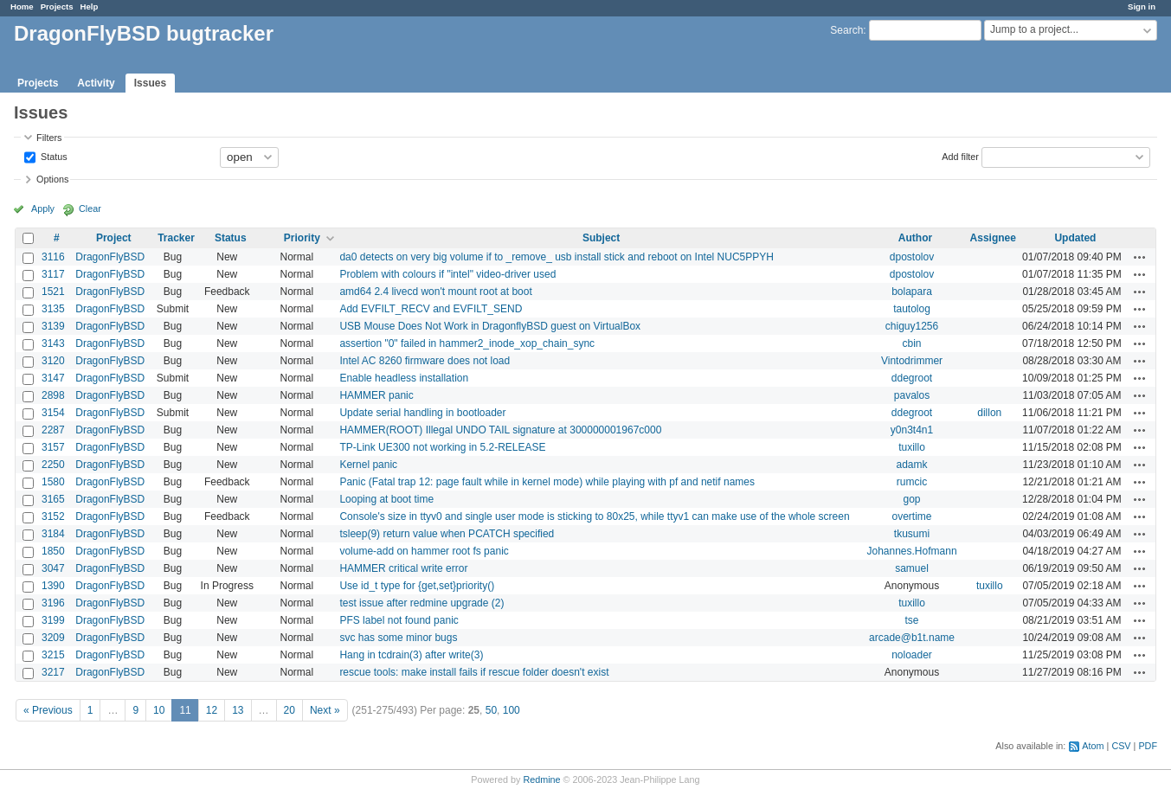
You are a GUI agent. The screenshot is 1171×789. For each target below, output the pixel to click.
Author (915, 238)
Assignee (993, 238)
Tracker (176, 238)
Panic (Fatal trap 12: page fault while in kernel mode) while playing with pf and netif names (547, 482)
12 (211, 710)
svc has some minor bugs (398, 638)
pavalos (912, 395)
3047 (53, 568)
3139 (53, 326)
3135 (53, 309)
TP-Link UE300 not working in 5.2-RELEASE (442, 447)
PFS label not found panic (398, 620)
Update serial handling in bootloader (422, 413)
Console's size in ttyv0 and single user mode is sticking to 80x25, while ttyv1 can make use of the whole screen (594, 516)
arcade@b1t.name (912, 638)
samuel (912, 568)
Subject (601, 238)
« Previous (48, 710)
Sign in (1141, 6)
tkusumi (912, 534)
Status (53, 156)
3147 (53, 378)
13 (237, 710)
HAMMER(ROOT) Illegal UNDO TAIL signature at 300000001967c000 (500, 430)
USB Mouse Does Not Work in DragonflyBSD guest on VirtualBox (489, 326)
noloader (911, 655)
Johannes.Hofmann (911, 551)
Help (89, 6)
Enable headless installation (403, 378)
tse (912, 620)
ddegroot (911, 378)
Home (22, 6)
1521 (53, 291)
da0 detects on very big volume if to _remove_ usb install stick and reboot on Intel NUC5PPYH (556, 257)
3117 (53, 274)
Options (52, 179)
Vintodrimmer (912, 361)
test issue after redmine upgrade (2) (421, 603)
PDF (1147, 746)
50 (491, 710)
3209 (53, 638)
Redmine (541, 779)
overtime (912, 516)
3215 (53, 655)
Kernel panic (368, 465)
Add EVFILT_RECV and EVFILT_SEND (430, 309)
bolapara (911, 291)
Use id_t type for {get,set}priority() (416, 586)
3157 (53, 447)
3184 (53, 534)
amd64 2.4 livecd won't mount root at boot (435, 291)
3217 (53, 672)
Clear (90, 208)
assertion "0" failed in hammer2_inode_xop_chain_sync (467, 343)
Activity (95, 83)
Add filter (960, 156)
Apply (43, 208)
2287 (53, 430)
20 (289, 710)
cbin (912, 343)
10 (158, 710)
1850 (53, 551)
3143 (53, 343)
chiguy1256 (911, 326)
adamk (912, 465)
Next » (325, 710)
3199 (53, 620)
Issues (150, 83)
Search (846, 30)
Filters (48, 137)
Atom (1092, 746)
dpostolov (912, 257)
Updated (1075, 238)
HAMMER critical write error (403, 568)
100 (511, 710)
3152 (53, 516)
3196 (53, 603)
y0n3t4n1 (912, 430)
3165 (53, 499)
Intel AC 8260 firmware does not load (424, 361)
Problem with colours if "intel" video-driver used (447, 274)
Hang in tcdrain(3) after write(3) (411, 655)
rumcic (912, 482)
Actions (1140, 257)
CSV (1120, 746)
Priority (302, 238)
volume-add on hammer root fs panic (423, 551)
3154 (53, 413)
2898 (53, 395)
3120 (53, 361)
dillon (989, 413)
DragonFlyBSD (110, 257)
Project (114, 238)
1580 (53, 482)
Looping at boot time (386, 499)
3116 (53, 257)
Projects (57, 6)
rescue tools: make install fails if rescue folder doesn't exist (473, 672)
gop (912, 499)
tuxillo (911, 447)
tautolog (911, 309)
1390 (53, 586)
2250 (53, 465)
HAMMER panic (376, 395)
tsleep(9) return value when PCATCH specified (446, 534)
